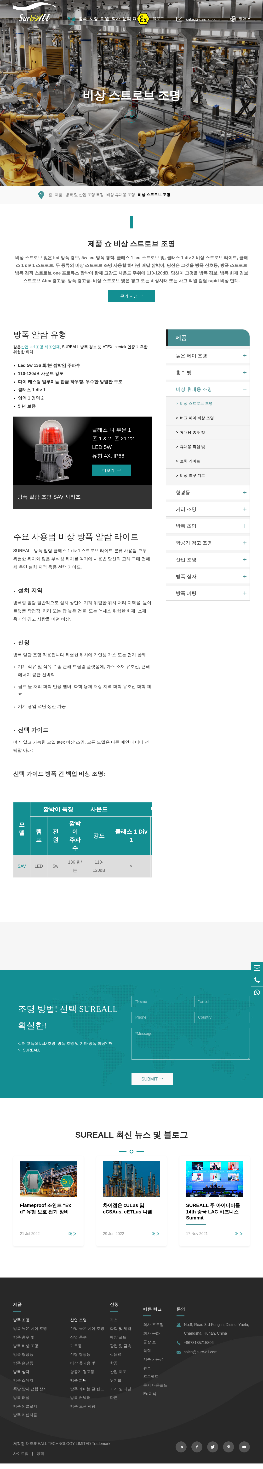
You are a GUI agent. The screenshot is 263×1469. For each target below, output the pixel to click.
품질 (147, 1356)
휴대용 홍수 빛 (192, 435)
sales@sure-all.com (203, 20)
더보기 (111, 473)
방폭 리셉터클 (25, 1420)
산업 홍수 (78, 1343)
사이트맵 (21, 1459)
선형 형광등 (80, 1360)
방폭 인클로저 (25, 1412)
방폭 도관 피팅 (82, 1412)
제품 (71, 18)
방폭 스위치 (23, 1386)
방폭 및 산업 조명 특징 (84, 197)
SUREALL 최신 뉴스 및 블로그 (131, 1140)
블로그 (158, 19)
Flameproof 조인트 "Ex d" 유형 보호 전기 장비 (45, 1214)
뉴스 (147, 1373)
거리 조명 (186, 512)
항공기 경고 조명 (194, 545)
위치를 (115, 1386)
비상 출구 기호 (192, 479)
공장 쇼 (149, 1347)
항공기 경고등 (82, 1377)
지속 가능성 (153, 1365)
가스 (114, 1325)
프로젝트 (151, 1382)
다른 (114, 1403)
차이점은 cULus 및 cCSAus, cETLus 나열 (127, 1214)
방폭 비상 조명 (25, 1351)
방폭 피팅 (186, 596)
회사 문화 (151, 1339)
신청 (114, 1310)
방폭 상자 (186, 579)
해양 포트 (118, 1343)
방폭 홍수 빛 (23, 1343)
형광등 (183, 495)
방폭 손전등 (23, 1369)
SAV (22, 872)
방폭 (82, 18)
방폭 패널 (21, 1403)
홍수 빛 (184, 375)
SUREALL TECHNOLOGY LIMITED (60, 1449)
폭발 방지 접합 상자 (30, 1394)
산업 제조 (118, 1377)
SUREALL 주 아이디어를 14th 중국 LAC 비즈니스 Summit (213, 1217)
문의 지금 (131, 298)
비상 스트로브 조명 (154, 197)
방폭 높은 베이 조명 (30, 1334)
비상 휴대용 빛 (82, 1369)
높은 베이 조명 (191, 358)
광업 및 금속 (120, 1351)
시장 (93, 18)
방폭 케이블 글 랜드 (87, 1394)
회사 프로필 (153, 1330)
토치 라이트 (190, 464)
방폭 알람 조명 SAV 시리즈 (49, 501)
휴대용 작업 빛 (192, 450)
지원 (104, 18)
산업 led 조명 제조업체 (40, 350)
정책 (40, 1459)
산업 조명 (186, 562)
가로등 (76, 1351)
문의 (126, 18)
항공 (114, 1369)
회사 (115, 18)
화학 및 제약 (120, 1334)
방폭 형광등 (23, 1360)
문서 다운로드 (155, 1391)
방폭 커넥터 (80, 1403)
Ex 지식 (149, 1399)
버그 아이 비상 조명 (197, 421)
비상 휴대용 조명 (120, 197)
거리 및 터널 (120, 1394)
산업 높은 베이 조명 (87, 1334)
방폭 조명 (186, 528)
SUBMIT (152, 1084)
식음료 (115, 1360)
